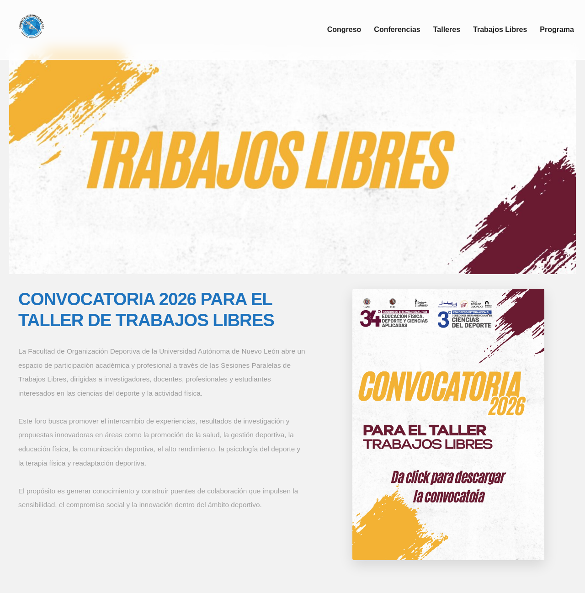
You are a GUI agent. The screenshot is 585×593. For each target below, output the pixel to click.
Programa (557, 29)
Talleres (446, 29)
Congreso (344, 29)
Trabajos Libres (500, 29)
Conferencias (397, 29)
